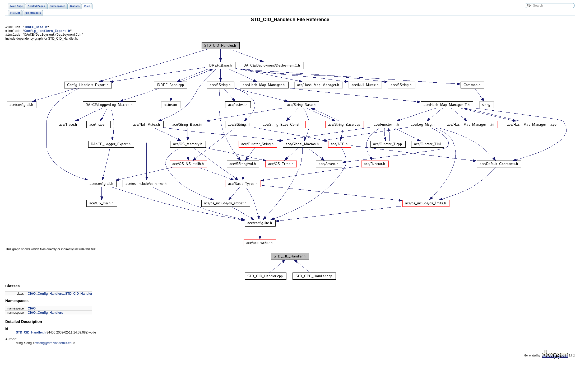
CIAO (32, 311)
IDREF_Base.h (35, 28)
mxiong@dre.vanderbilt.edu (53, 345)
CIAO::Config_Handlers (45, 315)
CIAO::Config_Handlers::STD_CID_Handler (60, 296)
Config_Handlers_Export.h (47, 32)
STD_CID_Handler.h (31, 335)
